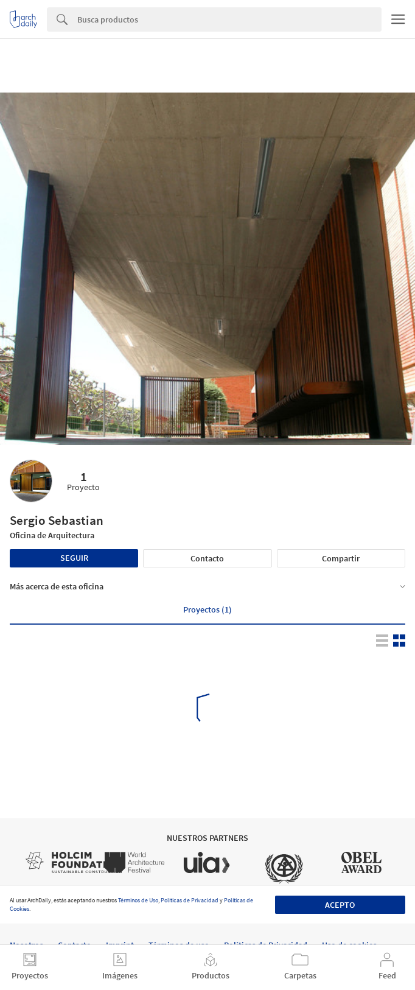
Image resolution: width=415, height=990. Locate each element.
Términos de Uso (138, 900)
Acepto (340, 904)
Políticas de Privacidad (189, 900)
